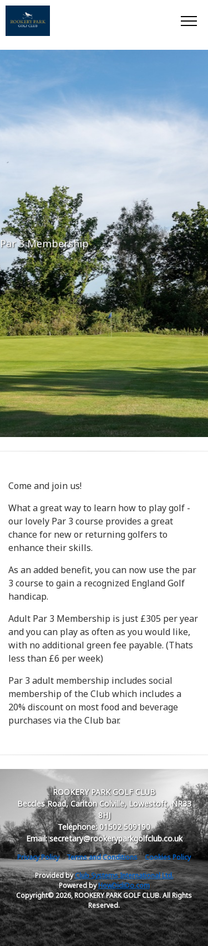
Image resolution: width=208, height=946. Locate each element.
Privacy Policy (38, 857)
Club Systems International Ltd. (124, 875)
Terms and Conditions (102, 857)
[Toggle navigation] (188, 20)
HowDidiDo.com (124, 885)
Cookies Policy (168, 857)
